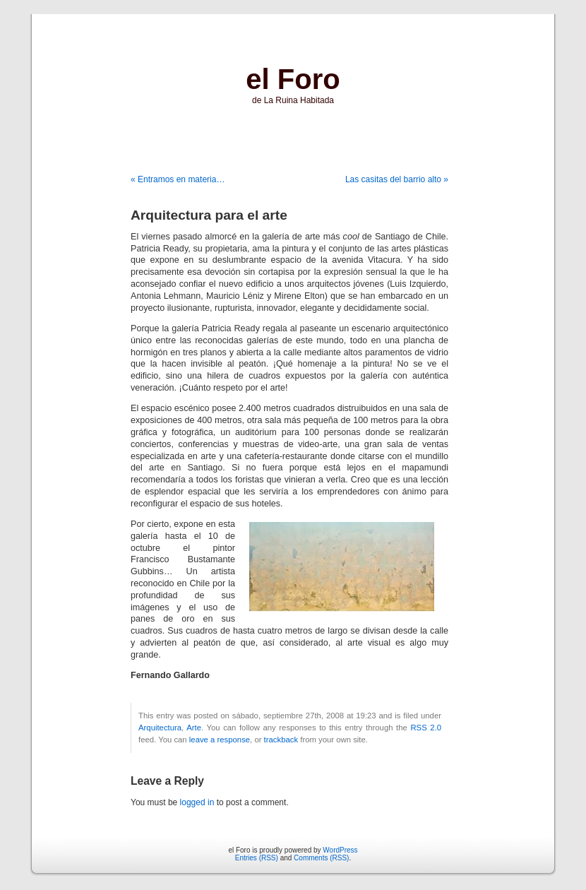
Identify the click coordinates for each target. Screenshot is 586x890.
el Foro (293, 79)
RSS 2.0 (425, 727)
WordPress (340, 850)
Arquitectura (159, 727)
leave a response (219, 739)
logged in (197, 802)
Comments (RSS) (321, 858)
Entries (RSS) (256, 858)
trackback (281, 739)
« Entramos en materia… (178, 179)
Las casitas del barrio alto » (396, 179)
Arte (193, 727)
